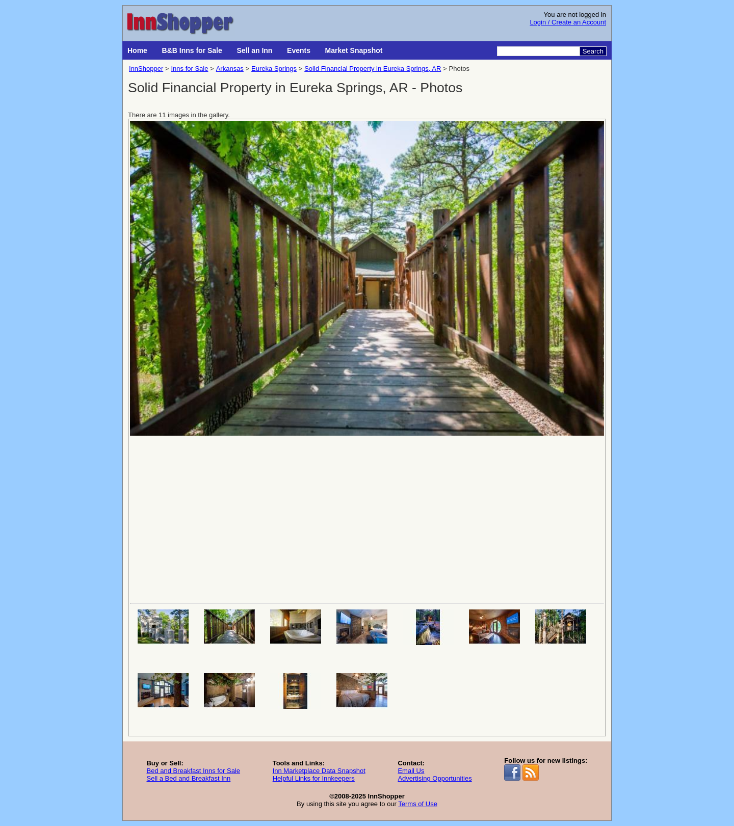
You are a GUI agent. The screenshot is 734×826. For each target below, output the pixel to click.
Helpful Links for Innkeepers (314, 778)
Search (593, 51)
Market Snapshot (354, 50)
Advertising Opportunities (434, 778)
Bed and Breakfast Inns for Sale (193, 771)
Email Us (411, 771)
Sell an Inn (254, 50)
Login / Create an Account (568, 22)
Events (298, 50)
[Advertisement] (367, 518)
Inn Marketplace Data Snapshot (319, 771)
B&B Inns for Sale (192, 50)
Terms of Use (417, 804)
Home (137, 50)
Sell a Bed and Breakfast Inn (188, 778)
